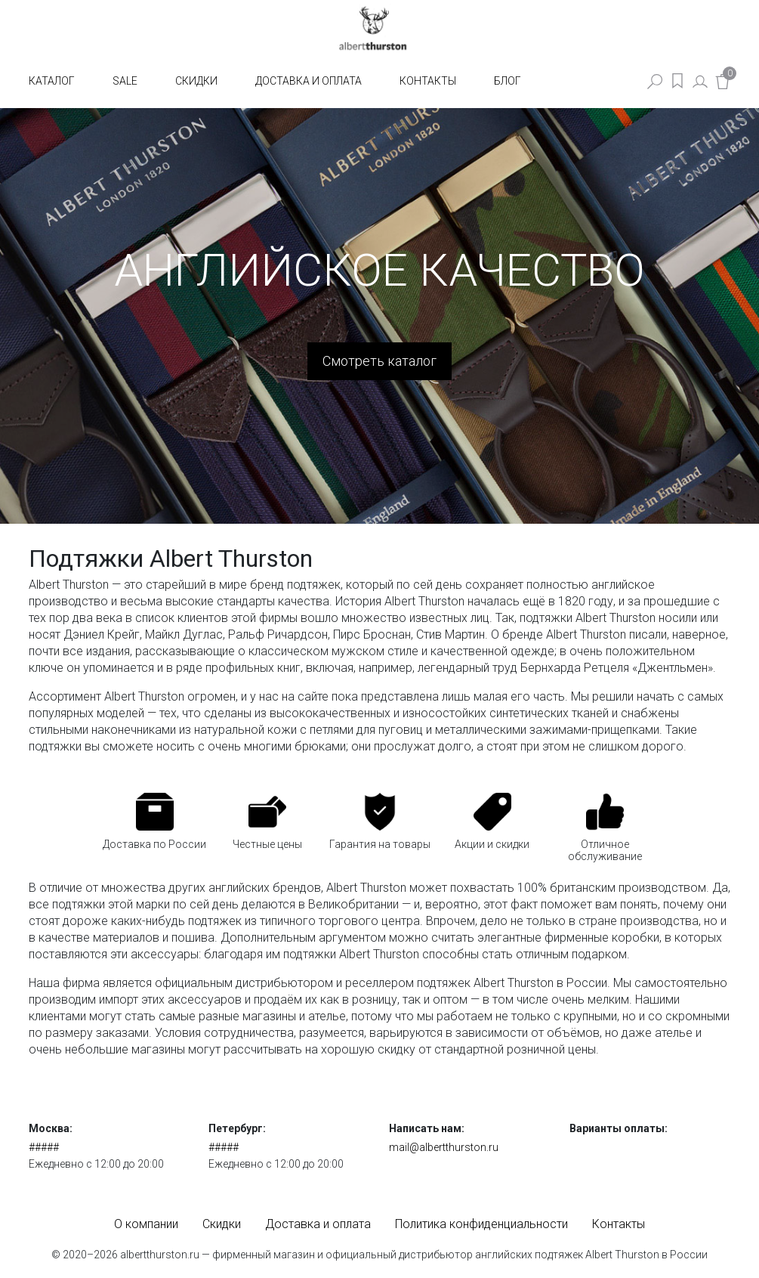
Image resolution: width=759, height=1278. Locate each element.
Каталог (52, 81)
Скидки (196, 81)
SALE (125, 81)
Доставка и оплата (308, 81)
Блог (507, 81)
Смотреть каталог (379, 361)
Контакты (428, 81)
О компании (146, 1224)
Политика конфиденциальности (481, 1224)
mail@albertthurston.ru (443, 1147)
